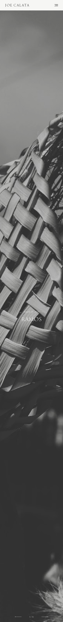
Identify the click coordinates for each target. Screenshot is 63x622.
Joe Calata (17, 5)
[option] (31, 316)
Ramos (31, 319)
